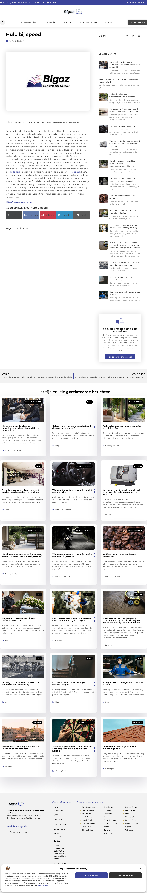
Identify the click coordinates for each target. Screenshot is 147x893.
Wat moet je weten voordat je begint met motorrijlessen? (72, 555)
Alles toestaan (91, 875)
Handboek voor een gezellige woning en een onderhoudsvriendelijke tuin (122, 163)
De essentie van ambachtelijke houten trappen (68, 683)
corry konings (110, 820)
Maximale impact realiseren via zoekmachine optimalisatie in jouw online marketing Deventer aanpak (124, 245)
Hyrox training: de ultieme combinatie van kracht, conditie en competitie (124, 64)
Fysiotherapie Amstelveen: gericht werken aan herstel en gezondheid (21, 491)
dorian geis (130, 820)
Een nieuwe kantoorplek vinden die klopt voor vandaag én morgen (71, 619)
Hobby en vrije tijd (33, 402)
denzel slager (131, 807)
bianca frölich (88, 810)
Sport (38, 466)
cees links (86, 827)
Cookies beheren (125, 875)
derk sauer (130, 810)
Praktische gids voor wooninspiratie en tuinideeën (122, 427)
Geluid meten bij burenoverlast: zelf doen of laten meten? (71, 427)
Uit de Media (48, 22)
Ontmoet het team (89, 22)
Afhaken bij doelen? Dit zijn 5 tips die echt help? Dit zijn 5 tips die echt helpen (72, 748)
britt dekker (87, 817)
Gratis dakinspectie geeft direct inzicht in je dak (120, 747)
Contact (109, 22)
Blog (89, 402)
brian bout (86, 814)
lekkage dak (74, 172)
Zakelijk (88, 594)
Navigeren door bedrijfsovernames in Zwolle (123, 683)
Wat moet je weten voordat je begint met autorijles (72, 491)
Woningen (137, 722)
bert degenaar (88, 807)
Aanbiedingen (16, 41)
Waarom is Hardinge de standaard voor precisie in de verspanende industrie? (124, 143)
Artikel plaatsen (57, 835)
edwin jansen (131, 823)
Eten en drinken (135, 530)
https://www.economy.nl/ (19, 202)
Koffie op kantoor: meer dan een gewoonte (120, 555)
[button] (140, 868)
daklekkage (15, 172)
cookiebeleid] (43, 885)
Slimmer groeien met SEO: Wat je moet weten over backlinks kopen (60, 852)
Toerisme (37, 722)
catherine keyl (88, 823)
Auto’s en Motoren (84, 466)
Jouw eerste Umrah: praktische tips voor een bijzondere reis (21, 747)
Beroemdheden (61, 824)
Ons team (58, 819)
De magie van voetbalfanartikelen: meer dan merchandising (20, 683)
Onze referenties (28, 22)
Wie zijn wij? (67, 22)
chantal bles (87, 830)
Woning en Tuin (135, 402)
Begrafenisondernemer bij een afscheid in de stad (18, 619)
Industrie (138, 466)
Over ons (58, 815)
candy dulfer (88, 820)
